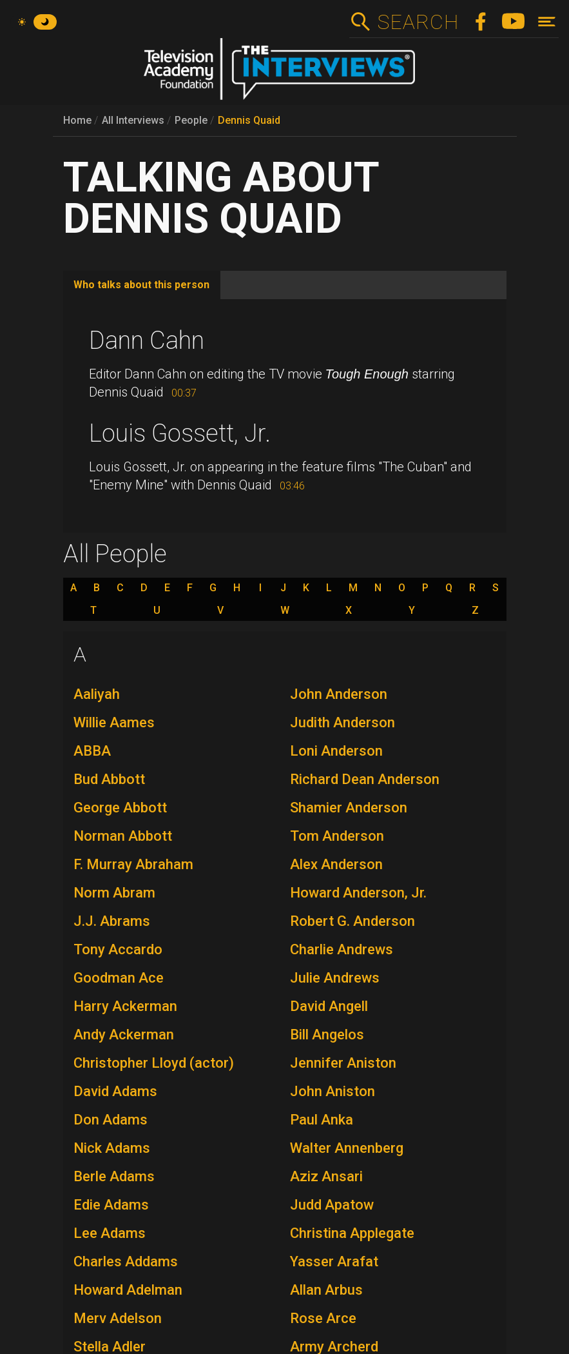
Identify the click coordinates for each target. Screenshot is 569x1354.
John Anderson (338, 694)
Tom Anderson (337, 836)
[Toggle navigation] (547, 22)
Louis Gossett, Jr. (180, 433)
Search (418, 22)
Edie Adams (111, 1205)
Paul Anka (321, 1120)
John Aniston (332, 1091)
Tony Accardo (117, 949)
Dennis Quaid (249, 120)
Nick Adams (111, 1148)
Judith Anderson (342, 722)
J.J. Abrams (111, 921)
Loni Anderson (336, 751)
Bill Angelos (327, 1034)
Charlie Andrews (341, 949)
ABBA (92, 751)
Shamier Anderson (348, 808)
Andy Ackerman (123, 1034)
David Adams (115, 1091)
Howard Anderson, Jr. (358, 893)
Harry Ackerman (125, 1006)
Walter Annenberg (346, 1148)
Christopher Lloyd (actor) (153, 1063)
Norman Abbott (122, 836)
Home (77, 120)
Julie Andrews (335, 978)
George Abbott (120, 808)
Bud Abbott (109, 779)
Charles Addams (125, 1261)
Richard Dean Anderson (364, 779)
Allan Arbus (326, 1290)
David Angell (329, 1006)
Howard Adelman (127, 1290)
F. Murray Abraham (133, 864)
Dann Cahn (146, 340)
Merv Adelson (117, 1318)
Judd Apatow (332, 1205)
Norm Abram (114, 893)
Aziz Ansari (326, 1176)
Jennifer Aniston (343, 1063)
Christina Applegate (352, 1233)
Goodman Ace (118, 978)
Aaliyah (96, 694)
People (191, 120)
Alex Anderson (336, 864)
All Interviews (133, 120)
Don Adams (110, 1120)
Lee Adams (109, 1233)
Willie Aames (114, 722)
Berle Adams (114, 1176)
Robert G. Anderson (352, 921)
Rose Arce (323, 1318)
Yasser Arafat (334, 1261)
